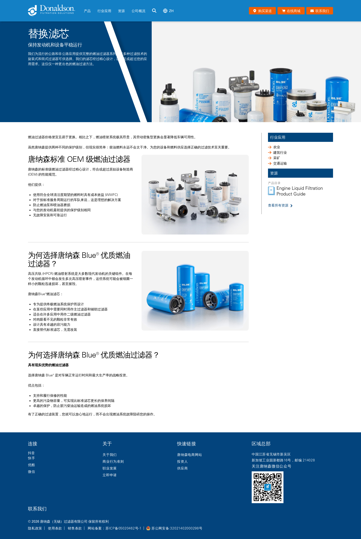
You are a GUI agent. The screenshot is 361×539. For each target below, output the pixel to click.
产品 (87, 11)
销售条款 (75, 528)
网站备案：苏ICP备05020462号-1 (115, 528)
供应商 (182, 468)
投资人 (182, 461)
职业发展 (110, 468)
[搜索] (154, 10)
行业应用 (104, 11)
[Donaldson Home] (54, 10)
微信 (31, 471)
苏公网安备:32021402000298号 (177, 528)
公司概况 (138, 11)
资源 (121, 11)
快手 (31, 458)
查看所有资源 (278, 205)
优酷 (31, 464)
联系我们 (37, 509)
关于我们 (110, 454)
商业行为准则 (113, 461)
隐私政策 (35, 528)
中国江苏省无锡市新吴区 (271, 454)
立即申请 (110, 475)
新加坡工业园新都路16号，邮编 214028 (283, 460)
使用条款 (55, 528)
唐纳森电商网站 (189, 454)
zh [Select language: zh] (168, 10)
